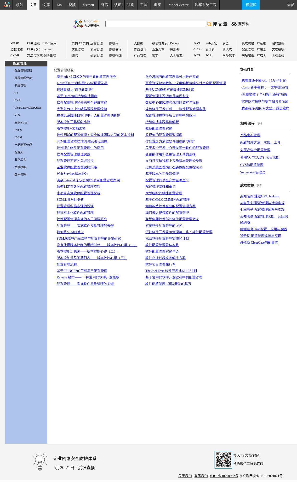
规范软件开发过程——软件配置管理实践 (175, 109)
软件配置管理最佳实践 (73, 154)
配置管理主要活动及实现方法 (167, 96)
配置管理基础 (23, 70)
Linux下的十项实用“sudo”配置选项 (82, 83)
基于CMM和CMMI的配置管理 (167, 199)
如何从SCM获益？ (70, 232)
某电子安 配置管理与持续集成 (262, 203)
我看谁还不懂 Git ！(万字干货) (263, 80)
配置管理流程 (67, 264)
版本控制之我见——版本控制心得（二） (87, 251)
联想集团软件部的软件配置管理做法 (172, 219)
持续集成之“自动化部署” (75, 89)
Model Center (178, 5)
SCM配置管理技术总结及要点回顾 (82, 141)
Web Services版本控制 (72, 174)
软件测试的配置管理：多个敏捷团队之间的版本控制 (95, 135)
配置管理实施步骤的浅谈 (75, 206)
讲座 (157, 5)
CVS (17, 100)
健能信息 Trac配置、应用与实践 (263, 229)
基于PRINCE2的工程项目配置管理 (82, 271)
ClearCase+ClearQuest (28, 107)
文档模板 (20, 167)
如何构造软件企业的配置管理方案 (170, 206)
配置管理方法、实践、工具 (260, 142)
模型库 (251, 5)
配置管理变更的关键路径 (75, 161)
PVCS (18, 130)
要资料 (244, 24)
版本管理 (20, 174)
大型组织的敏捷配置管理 (163, 193)
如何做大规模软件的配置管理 (167, 212)
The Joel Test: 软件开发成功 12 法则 (171, 271)
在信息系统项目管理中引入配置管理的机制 (88, 115)
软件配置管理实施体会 (162, 251)
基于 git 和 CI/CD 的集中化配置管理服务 (86, 76)
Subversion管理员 (252, 172)
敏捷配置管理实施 (158, 128)
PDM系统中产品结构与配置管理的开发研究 (89, 238)
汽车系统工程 (206, 5)
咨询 (130, 5)
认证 (117, 5)
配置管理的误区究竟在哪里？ (167, 180)
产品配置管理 (23, 145)
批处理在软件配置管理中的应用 (80, 148)
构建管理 (20, 85)
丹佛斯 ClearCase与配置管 (259, 242)
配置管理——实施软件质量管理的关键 (85, 225)
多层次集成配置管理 (255, 150)
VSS (17, 115)
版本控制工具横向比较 (73, 122)
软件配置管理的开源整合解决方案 (82, 102)
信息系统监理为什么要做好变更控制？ (173, 167)
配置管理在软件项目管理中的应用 (170, 115)
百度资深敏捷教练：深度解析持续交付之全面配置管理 (185, 83)
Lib (59, 5)
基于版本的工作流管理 (162, 174)
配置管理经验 (23, 78)
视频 (72, 5)
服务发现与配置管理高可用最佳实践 (172, 76)
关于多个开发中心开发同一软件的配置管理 (177, 148)
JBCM (18, 137)
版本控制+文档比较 (71, 128)
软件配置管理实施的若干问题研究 (82, 219)
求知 (19, 5)
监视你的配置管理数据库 (163, 135)
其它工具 (20, 159)
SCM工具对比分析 (70, 199)
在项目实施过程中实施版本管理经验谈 (173, 161)
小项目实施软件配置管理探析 (78, 193)
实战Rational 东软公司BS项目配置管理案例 (88, 180)
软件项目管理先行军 (160, 264)
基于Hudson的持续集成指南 (77, 96)
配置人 (19, 152)
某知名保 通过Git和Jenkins (259, 196)
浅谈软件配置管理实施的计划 (167, 238)
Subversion (21, 122)
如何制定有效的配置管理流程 (78, 187)
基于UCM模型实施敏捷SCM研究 (169, 89)
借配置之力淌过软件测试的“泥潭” (170, 141)
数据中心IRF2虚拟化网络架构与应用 (172, 102)
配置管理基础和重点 (160, 187)
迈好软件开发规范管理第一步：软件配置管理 (178, 232)
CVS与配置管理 (251, 165)
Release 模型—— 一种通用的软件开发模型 (88, 277)
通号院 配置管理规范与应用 (260, 236)
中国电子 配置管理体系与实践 (262, 210)
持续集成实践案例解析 (162, 122)
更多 (260, 123)
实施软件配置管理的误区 (163, 225)
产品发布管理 (250, 135)
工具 (143, 5)
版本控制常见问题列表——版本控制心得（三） (92, 258)
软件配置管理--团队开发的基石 (168, 284)
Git (16, 92)
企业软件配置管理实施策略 (77, 167)
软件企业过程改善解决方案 (165, 258)
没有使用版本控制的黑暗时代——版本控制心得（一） (97, 245)
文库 (46, 5)
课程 (105, 5)
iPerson (88, 5)
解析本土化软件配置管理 (75, 212)
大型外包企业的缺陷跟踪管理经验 (82, 109)
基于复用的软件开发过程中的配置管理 (173, 277)
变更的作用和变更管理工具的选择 (170, 154)
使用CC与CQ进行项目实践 (260, 157)
